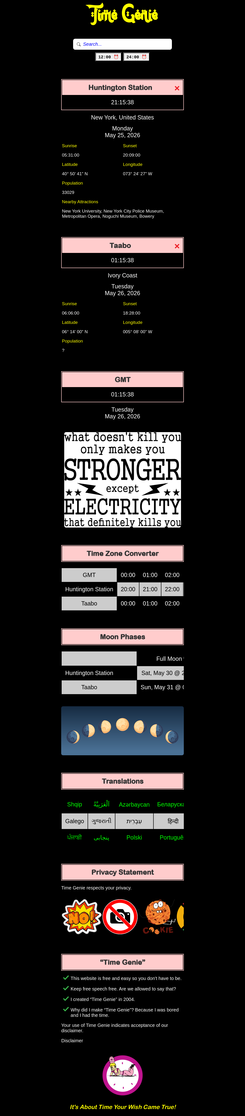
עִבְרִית (134, 821)
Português (173, 837)
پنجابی (101, 837)
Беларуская (173, 804)
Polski (134, 837)
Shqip (74, 804)
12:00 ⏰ (108, 57)
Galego (74, 821)
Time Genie (122, 15)
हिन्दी (173, 821)
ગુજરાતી (101, 821)
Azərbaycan (134, 804)
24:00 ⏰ (136, 57)
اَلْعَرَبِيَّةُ (101, 804)
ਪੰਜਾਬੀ (74, 837)
